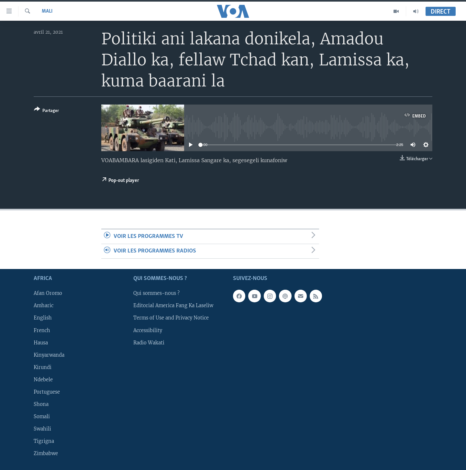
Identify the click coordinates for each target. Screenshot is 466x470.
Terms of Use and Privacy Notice (171, 318)
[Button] (46, 111)
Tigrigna (44, 441)
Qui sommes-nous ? (156, 294)
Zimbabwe (46, 453)
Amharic (43, 306)
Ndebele (43, 380)
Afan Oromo (48, 294)
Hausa (41, 343)
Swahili (42, 429)
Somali (42, 417)
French (42, 330)
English (43, 318)
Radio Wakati (148, 343)
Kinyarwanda (49, 355)
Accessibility (147, 330)
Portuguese (47, 392)
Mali (47, 11)
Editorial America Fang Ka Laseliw (173, 306)
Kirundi (42, 367)
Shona (41, 404)
